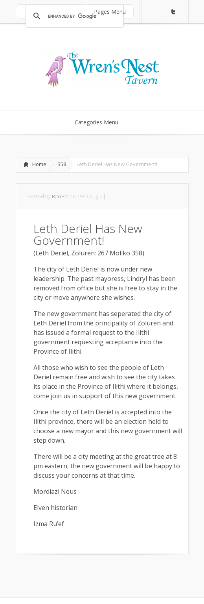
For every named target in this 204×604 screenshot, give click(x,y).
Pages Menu (115, 11)
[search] (73, 16)
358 (62, 164)
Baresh (60, 196)
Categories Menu (102, 122)
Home (39, 164)
